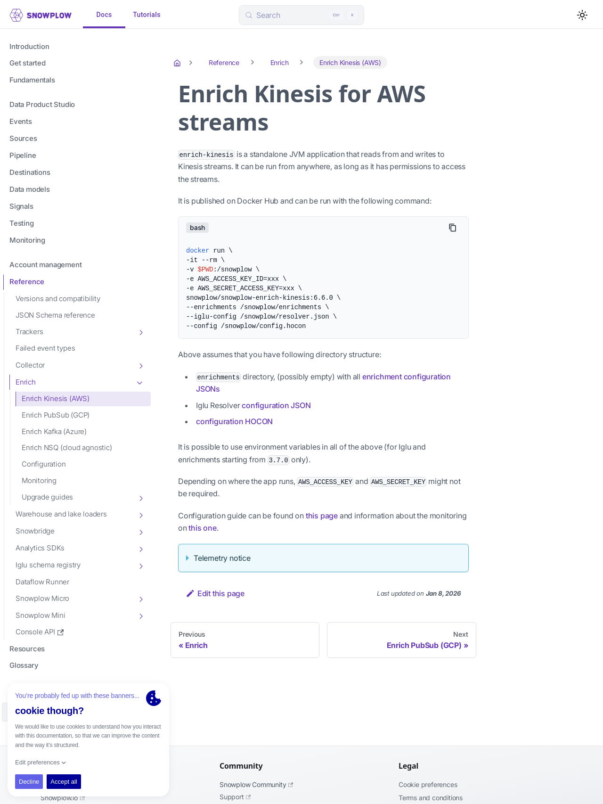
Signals (21, 206)
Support (235, 797)
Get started (27, 62)
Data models (29, 189)
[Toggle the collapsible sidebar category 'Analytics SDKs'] (140, 548)
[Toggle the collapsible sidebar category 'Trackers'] (140, 331)
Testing (21, 223)
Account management (45, 264)
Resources (27, 648)
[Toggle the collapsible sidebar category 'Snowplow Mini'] (140, 615)
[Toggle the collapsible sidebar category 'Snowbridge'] (140, 531)
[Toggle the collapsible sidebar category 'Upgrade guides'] (140, 497)
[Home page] (178, 62)
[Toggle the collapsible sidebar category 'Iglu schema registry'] (140, 565)
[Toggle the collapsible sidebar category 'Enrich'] (140, 382)
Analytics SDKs (40, 547)
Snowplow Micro (42, 598)
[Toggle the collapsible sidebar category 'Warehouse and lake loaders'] (140, 514)
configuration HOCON (234, 421)
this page (322, 515)
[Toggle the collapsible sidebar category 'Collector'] (140, 365)
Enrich (26, 381)
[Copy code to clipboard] (453, 228)
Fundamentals (32, 79)
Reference (26, 281)
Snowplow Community (256, 784)
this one (202, 528)
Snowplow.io (63, 798)
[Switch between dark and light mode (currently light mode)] (582, 15)
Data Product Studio (42, 104)
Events (20, 121)
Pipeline (22, 155)
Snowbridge (35, 530)
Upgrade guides (47, 496)
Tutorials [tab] (146, 15)
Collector (30, 365)
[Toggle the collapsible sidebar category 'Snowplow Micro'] (140, 598)
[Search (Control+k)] (301, 15)
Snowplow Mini (40, 615)
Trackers (29, 331)
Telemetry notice (222, 558)
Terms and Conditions (431, 798)
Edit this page (215, 593)
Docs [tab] (104, 15)
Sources (23, 138)
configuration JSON (276, 405)
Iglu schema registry (48, 564)
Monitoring (27, 240)
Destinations (29, 172)
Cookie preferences (428, 784)
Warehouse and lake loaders (61, 513)
